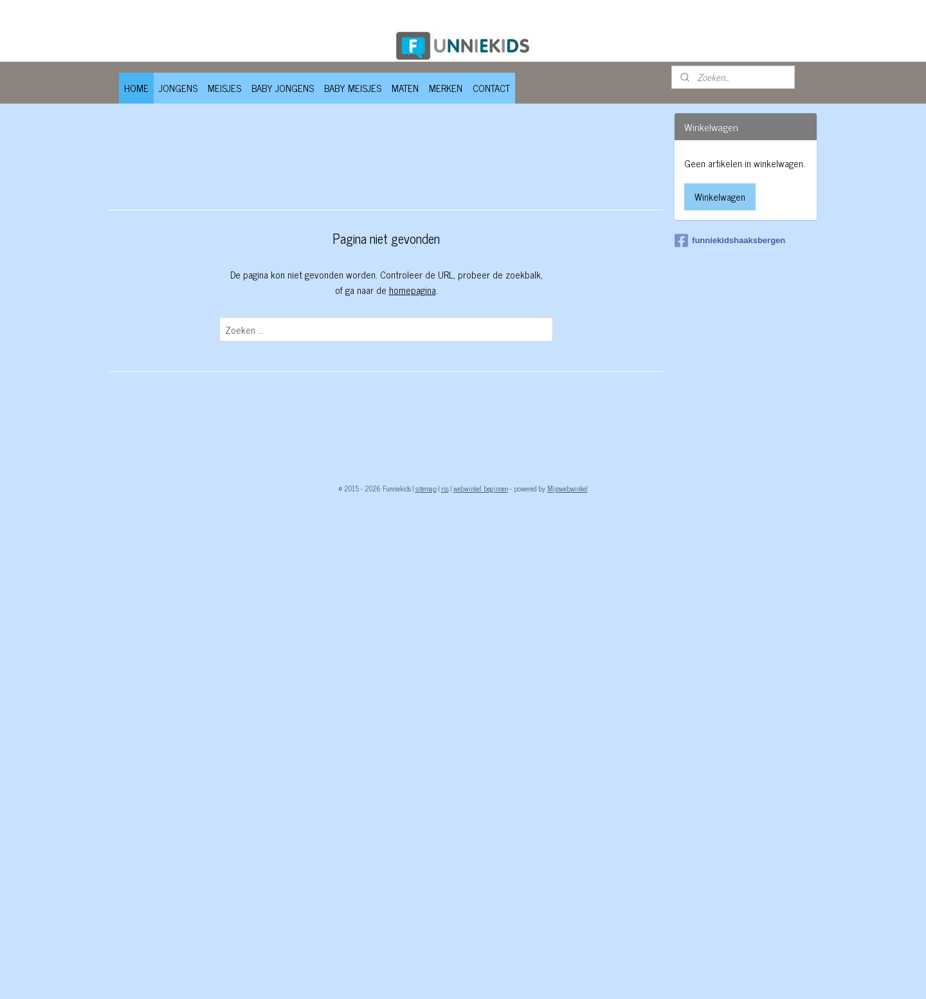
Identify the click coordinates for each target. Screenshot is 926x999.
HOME (136, 88)
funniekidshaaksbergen (730, 240)
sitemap (426, 488)
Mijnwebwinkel (567, 488)
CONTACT (491, 88)
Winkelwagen (719, 196)
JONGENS (178, 88)
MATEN (405, 88)
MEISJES (224, 88)
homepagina (411, 290)
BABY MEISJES (352, 88)
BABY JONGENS (282, 88)
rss (445, 488)
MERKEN (445, 88)
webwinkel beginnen (480, 488)
